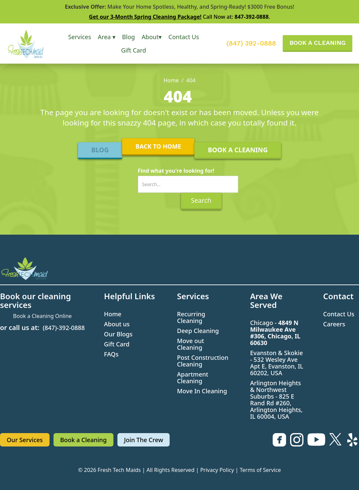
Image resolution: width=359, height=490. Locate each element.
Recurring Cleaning (191, 317)
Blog (128, 37)
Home (171, 80)
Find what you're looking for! (176, 170)
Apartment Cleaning (192, 377)
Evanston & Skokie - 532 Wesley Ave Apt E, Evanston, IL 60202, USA (276, 363)
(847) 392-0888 (251, 43)
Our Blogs (118, 334)
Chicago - (275, 333)
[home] (30, 43)
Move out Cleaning (190, 344)
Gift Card (133, 50)
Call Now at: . (179, 16)
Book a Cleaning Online (42, 316)
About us (117, 324)
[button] (79, 37)
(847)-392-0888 (64, 328)
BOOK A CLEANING (317, 42)
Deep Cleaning (198, 331)
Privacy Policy (217, 470)
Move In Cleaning (202, 391)
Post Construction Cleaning (202, 360)
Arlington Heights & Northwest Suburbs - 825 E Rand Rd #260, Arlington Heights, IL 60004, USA (276, 399)
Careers (334, 324)
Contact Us (183, 37)
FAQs (111, 354)
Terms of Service (260, 470)
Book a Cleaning (83, 440)
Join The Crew (143, 440)
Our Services (25, 440)
